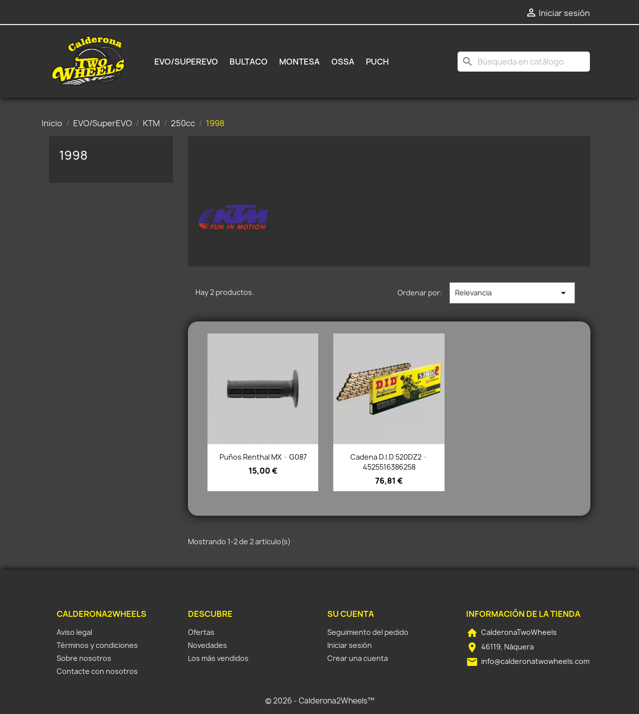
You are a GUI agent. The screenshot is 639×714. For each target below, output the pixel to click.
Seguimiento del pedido (367, 632)
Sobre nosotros (84, 658)
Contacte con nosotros (97, 671)
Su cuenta (350, 613)
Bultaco (249, 61)
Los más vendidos (218, 658)
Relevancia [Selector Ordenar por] (512, 293)
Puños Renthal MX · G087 (263, 457)
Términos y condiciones (97, 645)
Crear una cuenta (357, 658)
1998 (73, 155)
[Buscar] (524, 62)
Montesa (299, 61)
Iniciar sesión (349, 645)
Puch (377, 61)
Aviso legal (74, 632)
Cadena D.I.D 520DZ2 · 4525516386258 (389, 462)
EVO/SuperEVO (186, 61)
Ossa (342, 61)
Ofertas (201, 632)
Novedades (207, 645)
